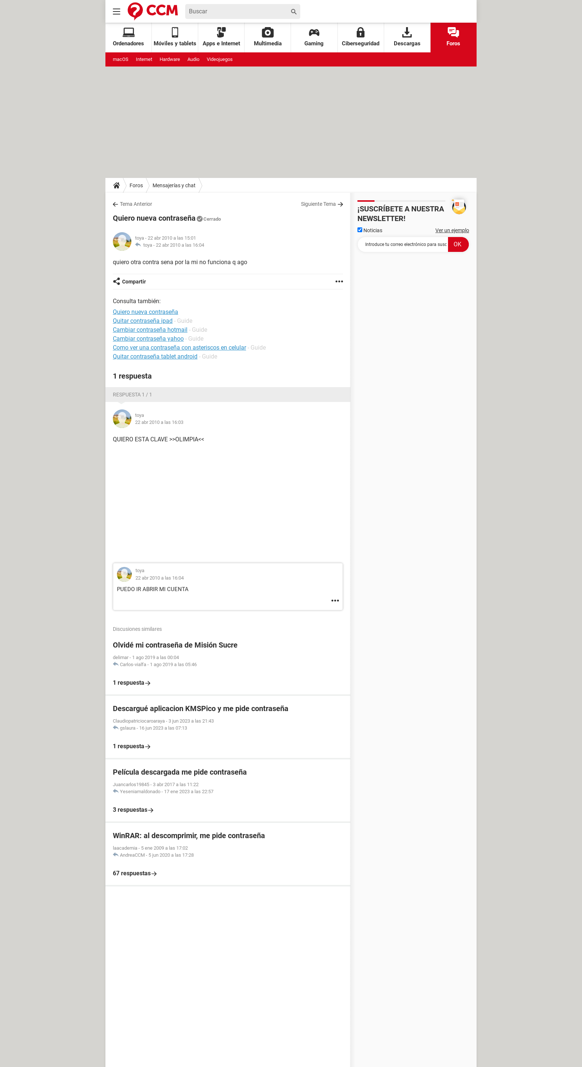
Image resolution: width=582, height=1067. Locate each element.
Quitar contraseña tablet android (155, 356)
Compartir (134, 282)
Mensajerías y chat (174, 185)
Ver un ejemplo (452, 230)
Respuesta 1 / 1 (132, 395)
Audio (193, 59)
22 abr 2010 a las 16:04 (180, 245)
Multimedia (268, 37)
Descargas (407, 37)
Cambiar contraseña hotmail (150, 329)
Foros (453, 37)
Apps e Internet (221, 37)
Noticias (369, 230)
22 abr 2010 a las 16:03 (159, 422)
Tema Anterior (136, 204)
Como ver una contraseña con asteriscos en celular (179, 347)
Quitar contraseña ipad (143, 320)
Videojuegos (220, 59)
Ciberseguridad (360, 37)
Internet (144, 59)
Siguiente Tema (318, 204)
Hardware (170, 59)
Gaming (314, 37)
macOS (120, 59)
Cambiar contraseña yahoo (148, 338)
